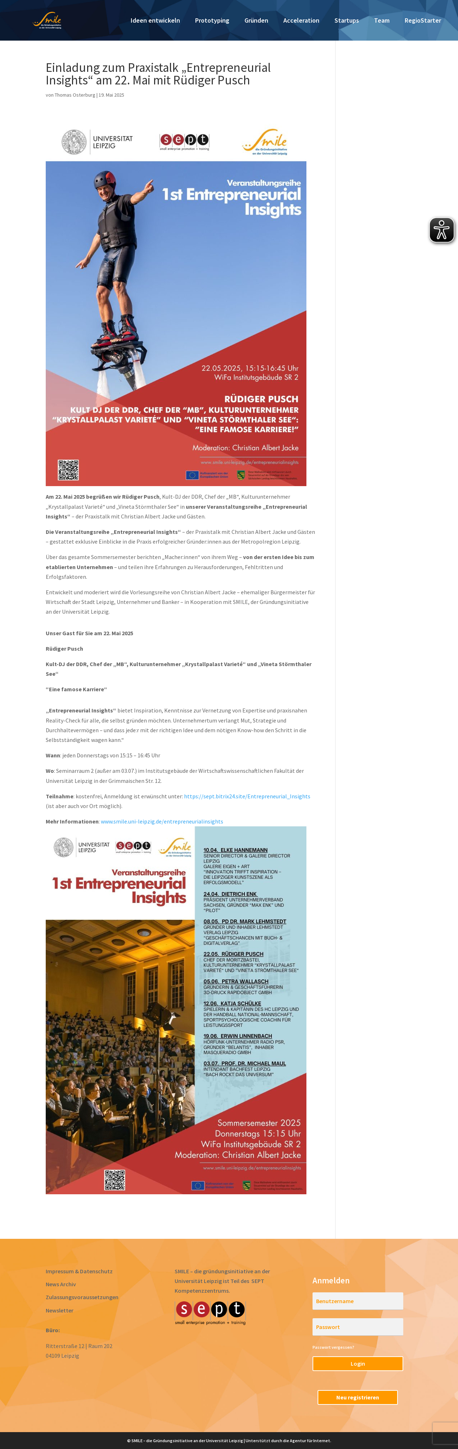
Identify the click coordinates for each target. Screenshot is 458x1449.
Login (358, 1363)
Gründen (256, 21)
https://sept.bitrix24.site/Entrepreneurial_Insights (247, 796)
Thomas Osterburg (75, 95)
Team (382, 21)
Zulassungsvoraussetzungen (82, 1297)
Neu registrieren (357, 1397)
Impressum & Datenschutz (79, 1271)
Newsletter (59, 1310)
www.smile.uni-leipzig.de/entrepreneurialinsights (162, 821)
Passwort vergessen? (333, 1347)
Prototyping (212, 21)
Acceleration (301, 21)
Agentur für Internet (310, 1440)
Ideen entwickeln (155, 21)
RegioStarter (423, 21)
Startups (346, 21)
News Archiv (61, 1284)
